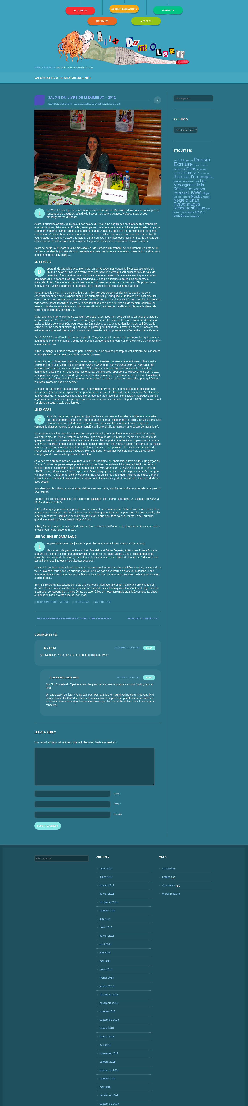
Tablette (190, 212)
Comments (171, 885)
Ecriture (183, 164)
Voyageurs (194, 216)
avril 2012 (105, 1044)
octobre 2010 (107, 1078)
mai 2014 (105, 960)
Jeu (195, 172)
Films (191, 168)
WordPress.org (171, 893)
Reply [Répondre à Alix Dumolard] (149, 677)
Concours (189, 161)
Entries (168, 876)
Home (37, 67)
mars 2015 (106, 927)
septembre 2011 (109, 1070)
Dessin (202, 160)
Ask (175, 161)
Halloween (201, 169)
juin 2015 (105, 918)
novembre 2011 (109, 1053)
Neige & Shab (113, 104)
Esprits (204, 165)
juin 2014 (105, 952)
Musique (207, 197)
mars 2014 (106, 969)
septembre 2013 (109, 1019)
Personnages (186, 204)
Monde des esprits (181, 197)
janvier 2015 (107, 935)
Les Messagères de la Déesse (89, 104)
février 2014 (107, 977)
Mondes (196, 196)
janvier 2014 (107, 986)
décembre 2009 (109, 1095)
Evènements (48, 67)
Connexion (168, 868)
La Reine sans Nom (190, 181)
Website (118, 814)
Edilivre (196, 165)
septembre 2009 (109, 1103)
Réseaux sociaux (189, 208)
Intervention (182, 173)
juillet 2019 (106, 876)
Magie (206, 193)
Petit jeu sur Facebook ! (143, 618)
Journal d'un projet (191, 176)
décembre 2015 (109, 902)
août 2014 (105, 944)
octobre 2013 (107, 1011)
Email (117, 804)
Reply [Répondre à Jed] (149, 647)
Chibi (181, 160)
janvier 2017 (107, 885)
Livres (195, 192)
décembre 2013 (109, 994)
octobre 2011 (107, 1061)
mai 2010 (105, 1086)
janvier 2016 (107, 893)
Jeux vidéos (203, 173)
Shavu (184, 212)
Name (117, 793)
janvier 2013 (107, 1036)
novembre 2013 (109, 1002)
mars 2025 (106, 868)
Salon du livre (103, 602)
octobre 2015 (107, 910)
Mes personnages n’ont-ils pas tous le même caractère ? (74, 618)
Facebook (179, 169)
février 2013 (107, 1028)
